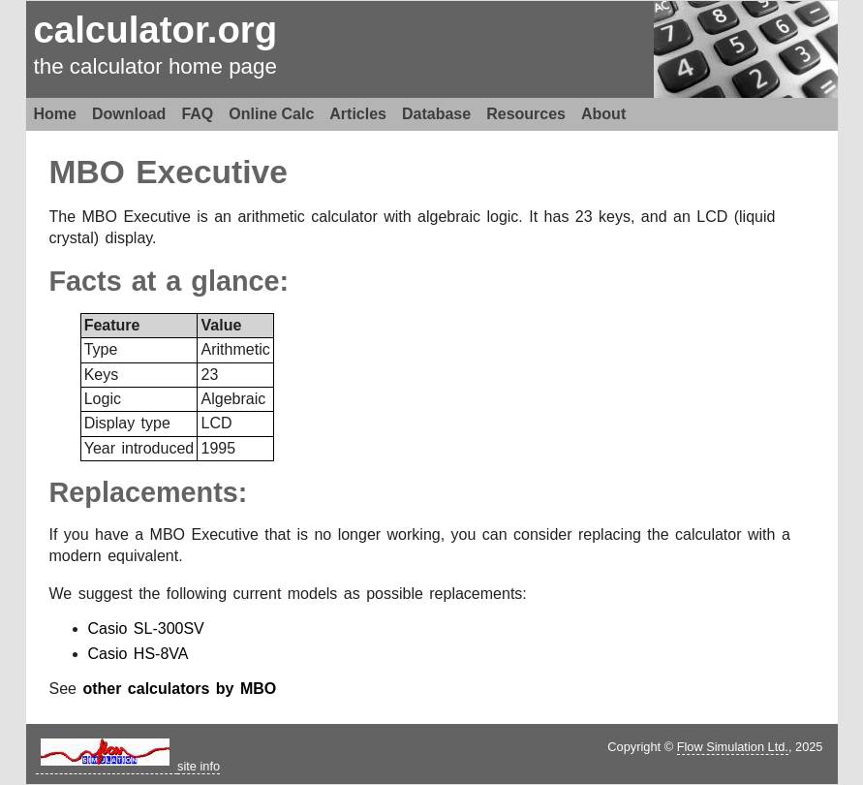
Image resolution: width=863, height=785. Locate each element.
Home (55, 114)
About (603, 114)
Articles (357, 114)
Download (129, 114)
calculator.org (156, 29)
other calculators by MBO (179, 688)
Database (436, 114)
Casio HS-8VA (138, 653)
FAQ (197, 114)
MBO (87, 172)
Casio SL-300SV (146, 628)
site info (198, 766)
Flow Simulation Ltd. (732, 746)
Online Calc (271, 114)
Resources (526, 114)
